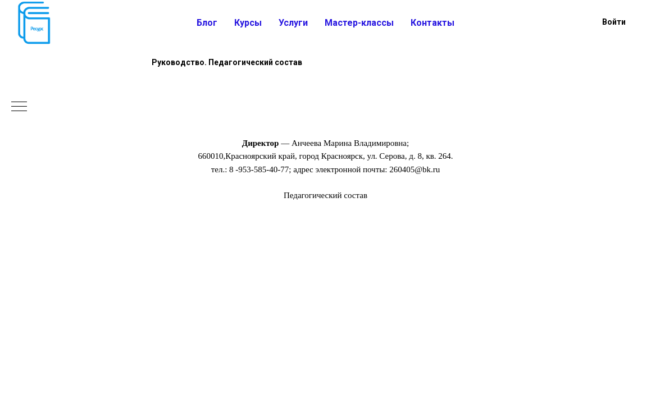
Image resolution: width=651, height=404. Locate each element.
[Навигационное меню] (19, 107)
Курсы (248, 22)
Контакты (432, 22)
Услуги (293, 22)
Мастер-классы (359, 22)
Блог (207, 22)
